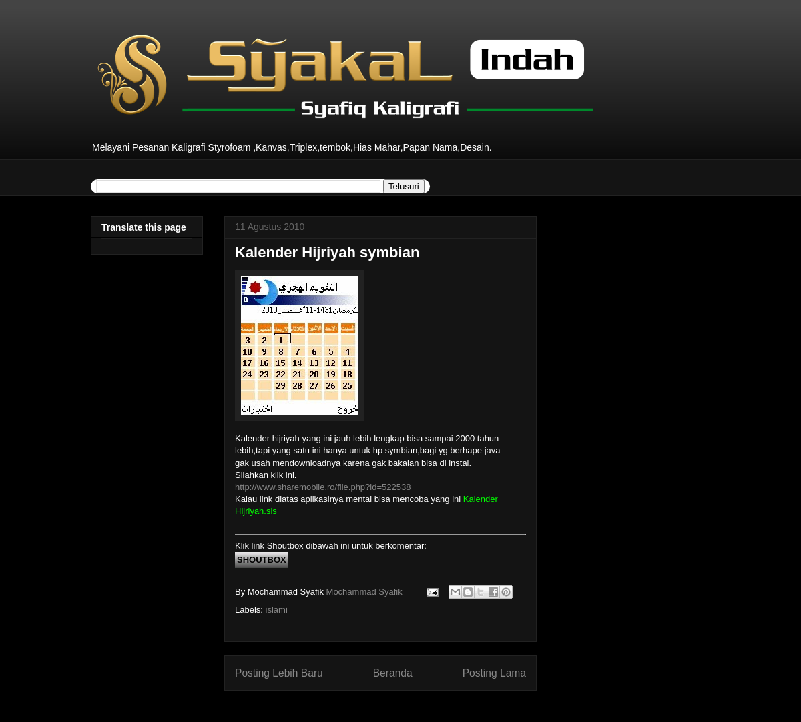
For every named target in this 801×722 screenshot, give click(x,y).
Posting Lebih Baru (279, 673)
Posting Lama (494, 673)
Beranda (393, 673)
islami (277, 610)
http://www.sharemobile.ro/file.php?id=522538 (323, 487)
